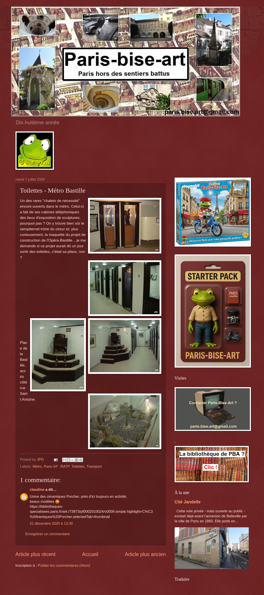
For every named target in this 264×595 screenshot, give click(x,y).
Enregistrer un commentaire (48, 534)
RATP (65, 466)
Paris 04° (51, 466)
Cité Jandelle (188, 501)
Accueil (90, 554)
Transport (94, 466)
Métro (37, 466)
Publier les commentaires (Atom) (64, 565)
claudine (37, 489)
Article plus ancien (145, 554)
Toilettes (78, 466)
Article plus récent (35, 554)
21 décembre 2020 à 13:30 (51, 523)
